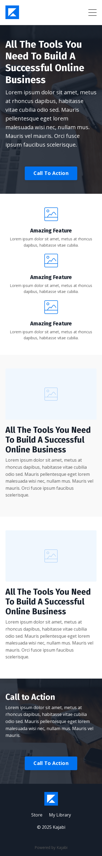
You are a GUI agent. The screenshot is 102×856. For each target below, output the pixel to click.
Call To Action (51, 173)
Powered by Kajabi (51, 847)
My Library (60, 815)
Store (36, 815)
